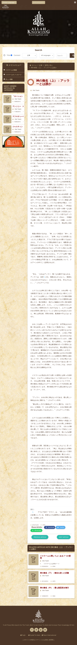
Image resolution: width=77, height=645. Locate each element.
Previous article (40, 537)
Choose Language (9, 2)
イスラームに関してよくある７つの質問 (55, 557)
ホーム (33, 65)
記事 (40, 65)
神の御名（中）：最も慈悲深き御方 (54, 587)
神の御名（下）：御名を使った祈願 (54, 573)
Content (17, 55)
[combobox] (29, 55)
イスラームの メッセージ (13, 74)
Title (8, 55)
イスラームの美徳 (11, 70)
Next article (63, 537)
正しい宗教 (9, 79)
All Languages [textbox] (46, 55)
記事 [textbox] (28, 55)
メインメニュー (38, 2)
